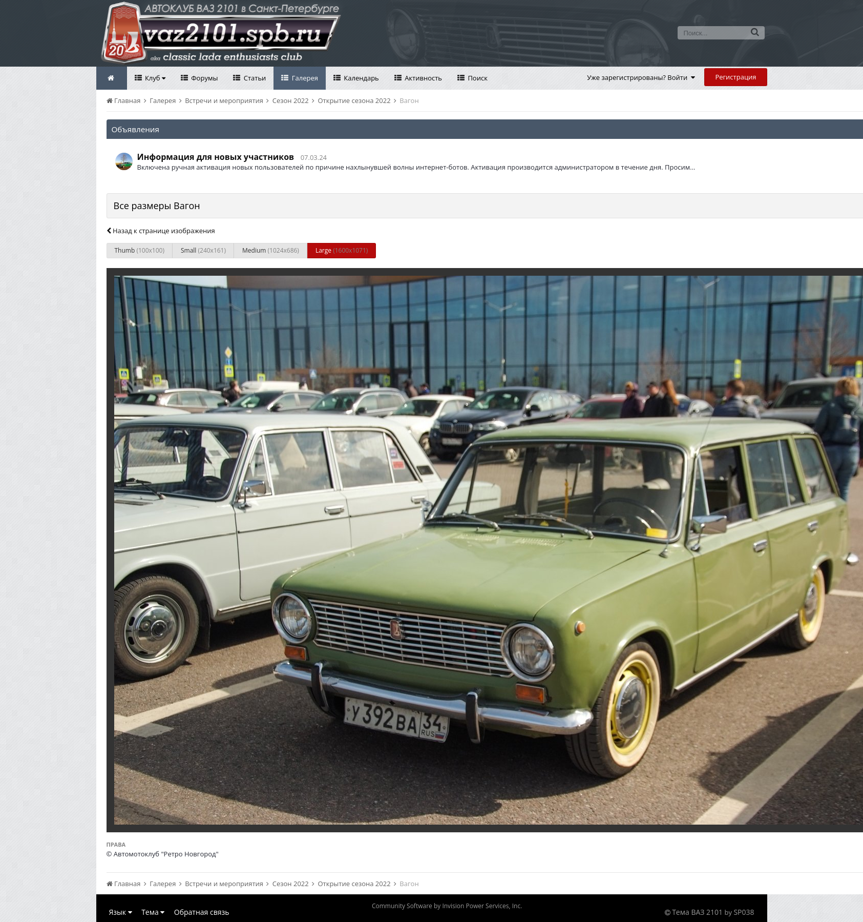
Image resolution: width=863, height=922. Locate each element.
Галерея (304, 78)
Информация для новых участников (215, 156)
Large (341, 250)
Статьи (254, 78)
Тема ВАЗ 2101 (697, 912)
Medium (270, 250)
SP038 (743, 912)
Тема (152, 912)
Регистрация (735, 76)
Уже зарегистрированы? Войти (641, 77)
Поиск (477, 78)
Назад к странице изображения (161, 230)
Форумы (204, 78)
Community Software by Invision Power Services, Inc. (447, 905)
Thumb (139, 250)
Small (203, 250)
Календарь (360, 78)
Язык (120, 912)
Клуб (154, 78)
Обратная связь (201, 912)
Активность (422, 78)
